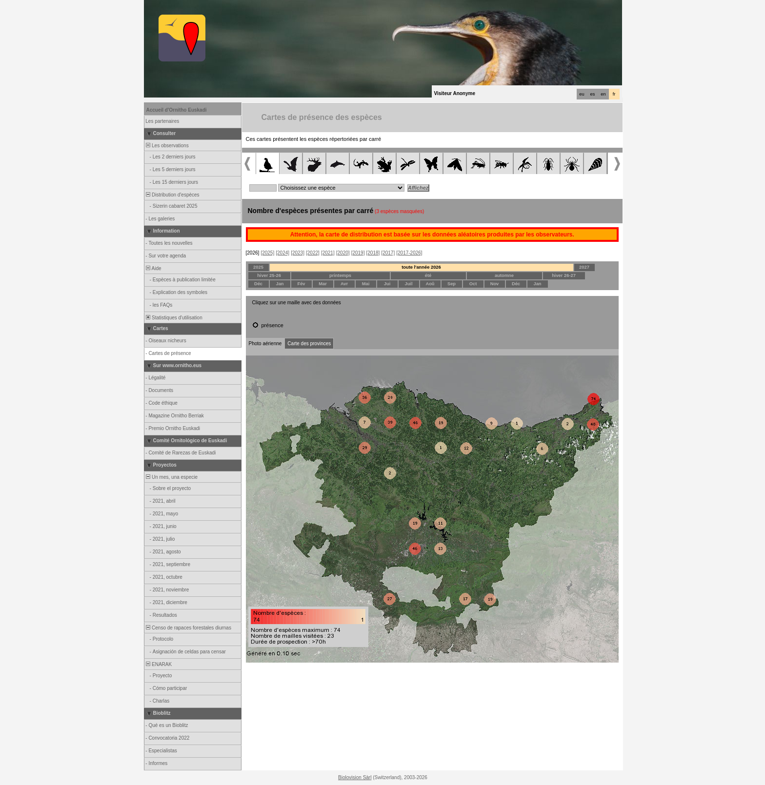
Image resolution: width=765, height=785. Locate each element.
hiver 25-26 (269, 275)
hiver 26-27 (564, 275)
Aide (153, 268)
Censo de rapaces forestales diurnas (188, 627)
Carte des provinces (309, 343)
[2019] (358, 252)
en (603, 94)
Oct (473, 283)
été (428, 275)
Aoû (429, 283)
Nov (494, 283)
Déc (258, 283)
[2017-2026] (409, 252)
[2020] (343, 252)
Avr (344, 283)
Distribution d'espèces (172, 194)
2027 (584, 267)
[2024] (282, 252)
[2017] (388, 252)
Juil (408, 283)
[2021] (328, 252)
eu (581, 94)
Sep (451, 283)
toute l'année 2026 (421, 267)
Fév (301, 283)
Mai (366, 283)
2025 (258, 267)
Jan (279, 283)
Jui (387, 283)
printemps (340, 275)
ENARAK (158, 664)
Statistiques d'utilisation (173, 317)
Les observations (167, 145)
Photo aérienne (265, 343)
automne (504, 275)
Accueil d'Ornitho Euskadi (176, 110)
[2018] (373, 252)
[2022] (313, 252)
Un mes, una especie (171, 477)
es (592, 94)
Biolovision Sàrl (354, 777)
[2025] (267, 252)
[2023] (297, 252)
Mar (323, 283)
